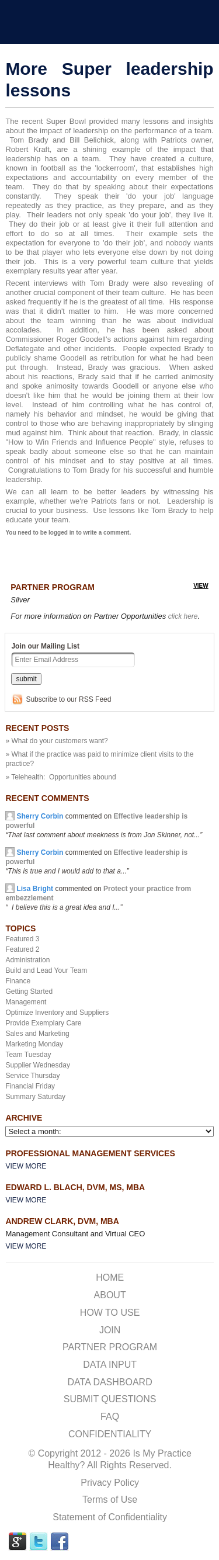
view (200, 586)
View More (25, 1166)
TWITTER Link (38, 1541)
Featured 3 (22, 939)
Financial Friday (30, 1086)
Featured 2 (22, 949)
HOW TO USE (110, 1313)
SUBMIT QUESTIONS (110, 1399)
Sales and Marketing (37, 1033)
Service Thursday (32, 1076)
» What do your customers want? (56, 741)
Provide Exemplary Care (43, 1023)
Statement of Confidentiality (110, 1517)
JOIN (109, 1330)
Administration (27, 960)
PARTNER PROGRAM (109, 1347)
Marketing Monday (34, 1044)
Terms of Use (109, 1499)
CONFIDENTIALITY (109, 1434)
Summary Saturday (35, 1097)
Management (25, 1002)
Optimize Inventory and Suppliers (57, 1012)
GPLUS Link (17, 1541)
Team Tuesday (28, 1055)
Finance (17, 981)
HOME (110, 1277)
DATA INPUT (110, 1365)
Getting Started (29, 991)
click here (183, 616)
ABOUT (110, 1295)
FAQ (109, 1417)
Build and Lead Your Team (46, 970)
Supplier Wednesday (37, 1065)
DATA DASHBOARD (110, 1382)
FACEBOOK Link (59, 1541)
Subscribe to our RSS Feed (68, 699)
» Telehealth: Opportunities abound (60, 777)
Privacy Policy (110, 1483)
